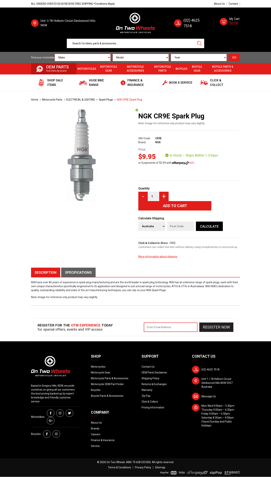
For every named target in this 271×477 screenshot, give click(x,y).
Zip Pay (146, 395)
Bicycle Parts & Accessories (222, 68)
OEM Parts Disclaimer (154, 372)
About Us (219, 3)
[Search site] (199, 43)
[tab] (46, 272)
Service (95, 445)
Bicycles (181, 68)
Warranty (147, 389)
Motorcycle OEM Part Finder (107, 384)
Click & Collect (150, 401)
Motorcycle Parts (162, 68)
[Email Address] (170, 327)
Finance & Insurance (103, 440)
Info (192, 162)
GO (234, 57)
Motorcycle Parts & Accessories (109, 378)
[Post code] (180, 226)
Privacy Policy (143, 467)
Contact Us (148, 366)
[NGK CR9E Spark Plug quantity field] (153, 196)
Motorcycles (87, 68)
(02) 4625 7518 (210, 369)
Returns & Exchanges (154, 384)
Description (45, 272)
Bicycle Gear (197, 68)
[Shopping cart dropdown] (230, 23)
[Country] (151, 226)
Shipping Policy (150, 378)
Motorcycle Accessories (135, 68)
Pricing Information (153, 407)
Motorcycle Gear (108, 68)
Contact (233, 3)
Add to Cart (175, 206)
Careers (95, 434)
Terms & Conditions (119, 467)
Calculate (209, 226)
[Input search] (131, 43)
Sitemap (160, 467)
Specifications (78, 272)
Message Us (208, 396)
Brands (95, 428)
